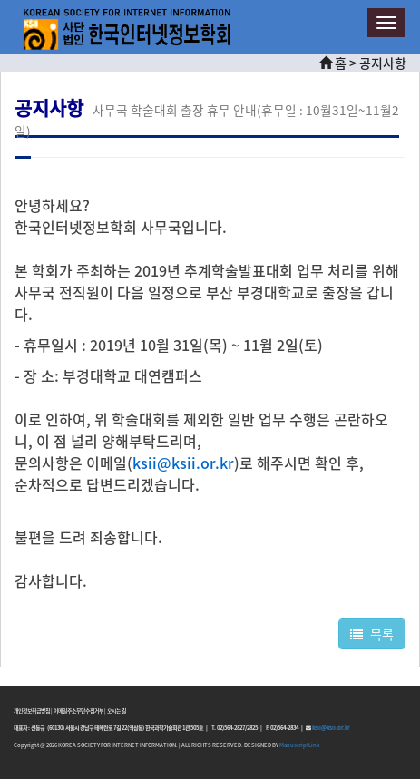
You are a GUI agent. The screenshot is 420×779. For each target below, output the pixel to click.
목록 (372, 634)
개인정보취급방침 (32, 710)
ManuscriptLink (299, 745)
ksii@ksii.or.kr (330, 728)
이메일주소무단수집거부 (78, 710)
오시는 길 (116, 710)
